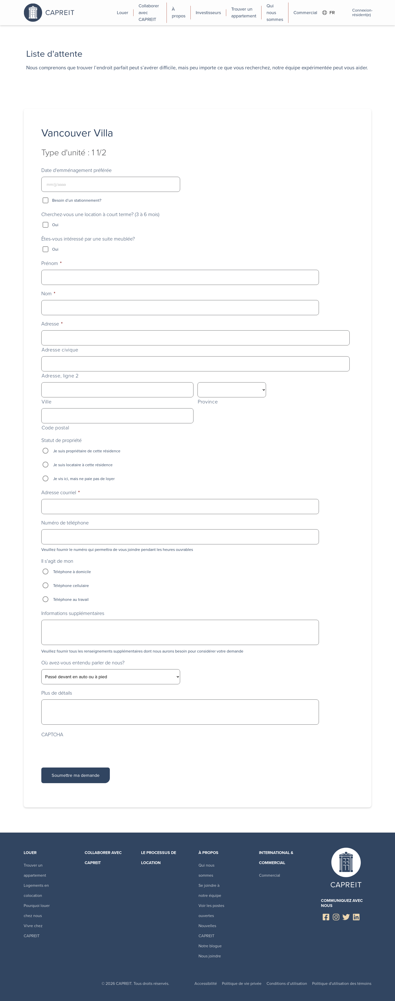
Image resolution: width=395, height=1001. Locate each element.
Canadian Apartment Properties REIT (68, 12)
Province (208, 402)
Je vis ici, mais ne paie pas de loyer (84, 479)
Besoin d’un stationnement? (76, 200)
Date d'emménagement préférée (76, 170)
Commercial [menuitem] (269, 875)
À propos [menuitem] (208, 853)
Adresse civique (60, 350)
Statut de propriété (61, 440)
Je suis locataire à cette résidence (83, 465)
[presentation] (79, 749)
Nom (48, 293)
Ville (46, 402)
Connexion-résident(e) (355, 12)
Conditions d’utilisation (287, 983)
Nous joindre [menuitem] (210, 956)
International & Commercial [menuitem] (276, 858)
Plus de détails (56, 693)
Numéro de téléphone (65, 522)
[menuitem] (123, 12)
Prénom (51, 263)
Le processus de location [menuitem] (158, 858)
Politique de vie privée (241, 983)
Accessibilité (205, 983)
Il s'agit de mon (57, 561)
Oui (55, 225)
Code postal (55, 428)
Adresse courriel (60, 492)
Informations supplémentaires (72, 613)
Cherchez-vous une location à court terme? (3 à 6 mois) (100, 214)
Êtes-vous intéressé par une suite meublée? (88, 238)
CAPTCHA (52, 734)
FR (328, 12)
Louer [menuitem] (30, 853)
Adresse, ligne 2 (60, 376)
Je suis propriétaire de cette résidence (86, 451)
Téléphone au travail (71, 599)
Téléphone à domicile (72, 572)
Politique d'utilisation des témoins (341, 983)
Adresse (52, 323)
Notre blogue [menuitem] (210, 946)
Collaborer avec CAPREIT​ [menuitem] (103, 858)
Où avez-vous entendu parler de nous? (82, 662)
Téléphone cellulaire (71, 585)
